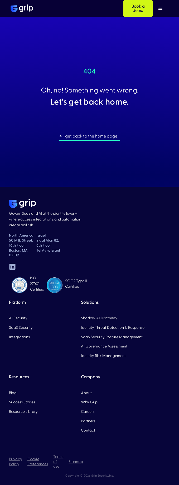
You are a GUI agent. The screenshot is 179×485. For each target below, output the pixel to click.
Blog (13, 392)
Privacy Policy (15, 462)
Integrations (19, 337)
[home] (20, 8)
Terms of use (58, 461)
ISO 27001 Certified (37, 284)
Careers (87, 411)
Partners (88, 421)
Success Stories (22, 402)
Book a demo (138, 8)
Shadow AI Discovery (99, 318)
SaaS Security (21, 327)
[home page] (22, 203)
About (86, 392)
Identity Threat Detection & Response (112, 327)
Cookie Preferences (37, 462)
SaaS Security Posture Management (112, 337)
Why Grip (89, 402)
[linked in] (12, 266)
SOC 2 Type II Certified (76, 283)
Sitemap (76, 461)
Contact (88, 430)
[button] (160, 8)
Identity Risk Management (103, 355)
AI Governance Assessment (104, 346)
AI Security (18, 318)
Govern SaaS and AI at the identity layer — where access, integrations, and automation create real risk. (45, 219)
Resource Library (23, 411)
